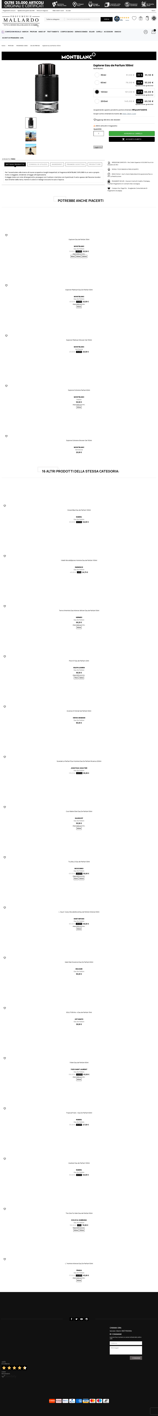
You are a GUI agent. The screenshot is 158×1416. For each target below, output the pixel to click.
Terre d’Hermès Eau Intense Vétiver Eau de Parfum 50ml (79, 610)
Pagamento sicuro (9, 11)
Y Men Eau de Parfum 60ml (79, 1062)
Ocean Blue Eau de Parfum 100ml (79, 510)
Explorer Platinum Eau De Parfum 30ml (79, 290)
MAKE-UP (42, 32)
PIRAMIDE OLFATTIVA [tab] (76, 164)
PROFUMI (33, 32)
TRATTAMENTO (53, 32)
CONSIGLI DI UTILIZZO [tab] (38, 164)
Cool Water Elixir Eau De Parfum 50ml (79, 811)
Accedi (68, 11)
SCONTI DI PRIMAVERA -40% (12, 38)
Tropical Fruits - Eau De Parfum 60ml (79, 1113)
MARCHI (25, 32)
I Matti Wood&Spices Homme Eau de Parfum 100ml (79, 560)
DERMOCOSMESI (81, 32)
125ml (81, 678)
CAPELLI (99, 32)
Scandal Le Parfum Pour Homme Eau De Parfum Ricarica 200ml (79, 761)
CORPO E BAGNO (66, 32)
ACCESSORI (108, 32)
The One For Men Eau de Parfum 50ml (79, 1213)
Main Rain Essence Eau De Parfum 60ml (79, 962)
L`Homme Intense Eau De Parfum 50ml (79, 1263)
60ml (73, 256)
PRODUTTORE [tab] (95, 164)
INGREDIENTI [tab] (57, 164)
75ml (76, 678)
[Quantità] (98, 133)
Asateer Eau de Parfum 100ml (79, 1163)
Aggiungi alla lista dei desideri (106, 119)
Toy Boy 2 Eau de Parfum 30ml (79, 862)
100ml (78, 256)
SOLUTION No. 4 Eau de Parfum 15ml (79, 1012)
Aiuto (153, 11)
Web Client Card (57, 11)
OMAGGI (117, 32)
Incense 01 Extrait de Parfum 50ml (79, 711)
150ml (82, 1230)
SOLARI (92, 32)
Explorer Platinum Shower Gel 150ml (79, 340)
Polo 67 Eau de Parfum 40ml (79, 661)
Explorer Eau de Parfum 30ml (79, 239)
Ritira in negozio (42, 11)
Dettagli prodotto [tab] (15, 164)
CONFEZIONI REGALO (13, 32)
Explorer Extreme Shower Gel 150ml (79, 440)
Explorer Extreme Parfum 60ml (79, 390)
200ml (84, 256)
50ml (76, 879)
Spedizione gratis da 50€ (26, 11)
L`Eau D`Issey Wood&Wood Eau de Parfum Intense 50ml (79, 912)
